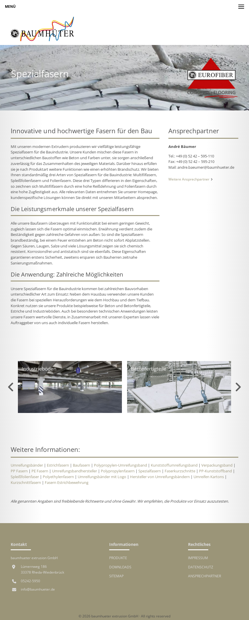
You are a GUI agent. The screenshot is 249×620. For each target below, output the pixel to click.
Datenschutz (200, 567)
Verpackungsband (217, 465)
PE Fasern (39, 471)
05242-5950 (30, 580)
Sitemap (116, 576)
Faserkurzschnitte (180, 471)
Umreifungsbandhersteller (74, 471)
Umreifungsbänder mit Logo (102, 476)
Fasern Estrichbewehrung (66, 482)
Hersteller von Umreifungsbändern (160, 476)
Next (238, 387)
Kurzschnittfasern (26, 482)
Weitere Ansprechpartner (190, 179)
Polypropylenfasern (118, 471)
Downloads (120, 567)
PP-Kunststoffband (215, 471)
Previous (11, 387)
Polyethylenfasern (58, 476)
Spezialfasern (149, 471)
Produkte (118, 557)
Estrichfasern (58, 465)
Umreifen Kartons (209, 476)
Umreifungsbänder (27, 465)
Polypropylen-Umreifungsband (120, 465)
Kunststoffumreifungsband (174, 465)
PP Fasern (19, 471)
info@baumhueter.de (38, 589)
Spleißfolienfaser (25, 476)
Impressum (198, 557)
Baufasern (81, 465)
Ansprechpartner (204, 576)
